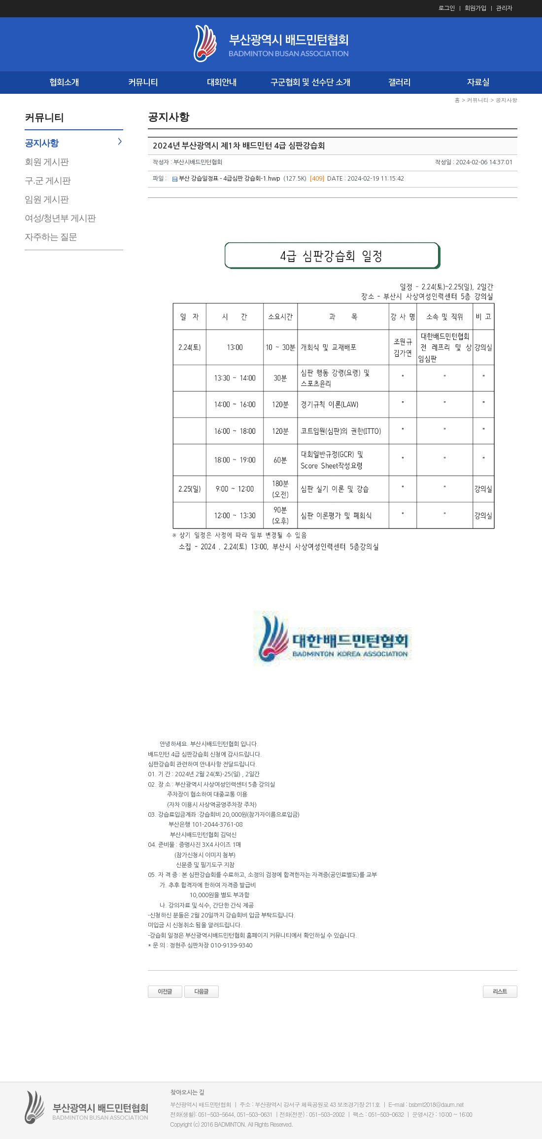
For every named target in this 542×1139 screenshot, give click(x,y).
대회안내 (222, 82)
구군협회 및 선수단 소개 (310, 82)
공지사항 (41, 143)
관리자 (504, 8)
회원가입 (475, 8)
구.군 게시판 (47, 181)
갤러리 (399, 82)
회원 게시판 (46, 162)
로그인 (447, 8)
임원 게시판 (46, 199)
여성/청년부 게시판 (60, 218)
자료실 (478, 82)
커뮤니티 (143, 82)
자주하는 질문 (51, 237)
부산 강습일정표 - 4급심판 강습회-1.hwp (229, 179)
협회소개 (64, 82)
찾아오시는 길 (187, 1093)
